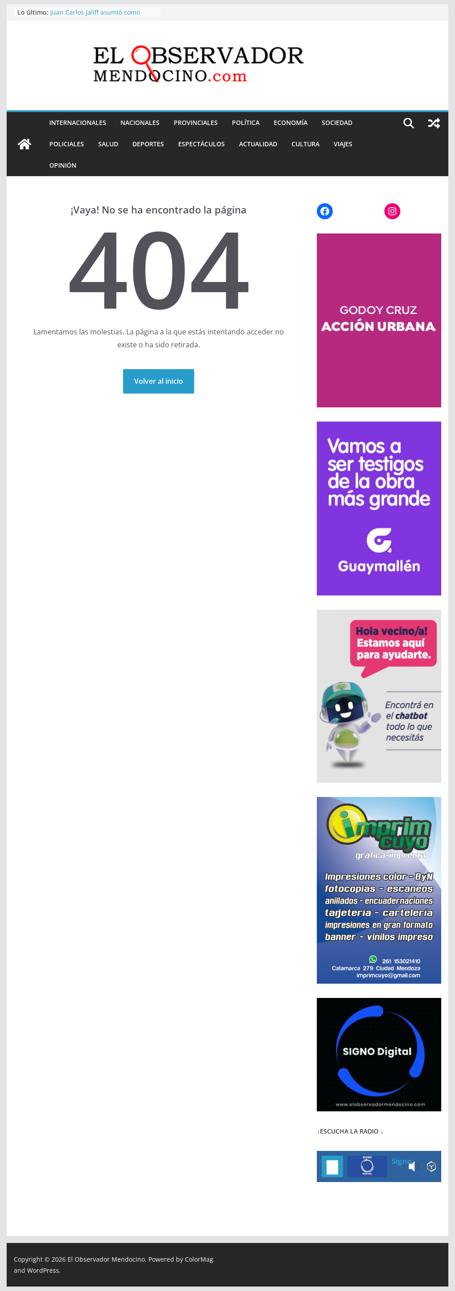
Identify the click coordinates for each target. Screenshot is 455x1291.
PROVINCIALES (196, 122)
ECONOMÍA (290, 122)
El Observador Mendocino (106, 1259)
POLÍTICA (245, 122)
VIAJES (343, 144)
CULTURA (305, 144)
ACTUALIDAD (258, 144)
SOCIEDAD (337, 122)
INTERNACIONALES (77, 122)
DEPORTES (148, 144)
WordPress (43, 1270)
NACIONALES (140, 122)
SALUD (108, 144)
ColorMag (199, 1259)
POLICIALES (66, 144)
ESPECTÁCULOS (201, 144)
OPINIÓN (62, 165)
